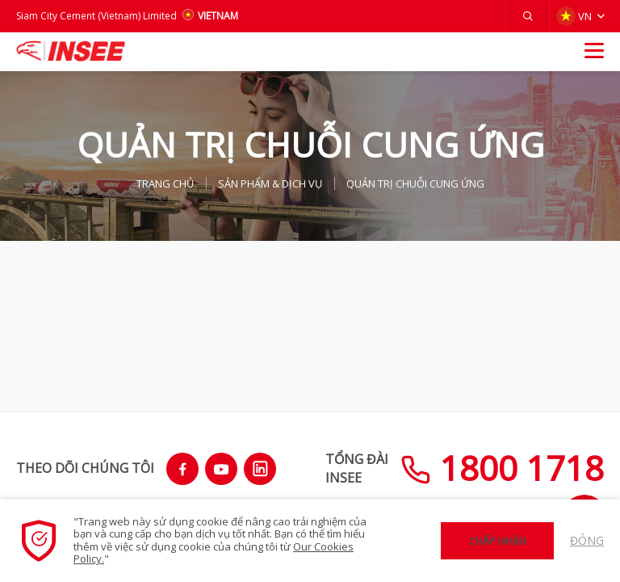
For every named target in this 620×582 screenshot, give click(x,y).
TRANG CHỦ (165, 183)
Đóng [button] (587, 540)
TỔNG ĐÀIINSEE (356, 468)
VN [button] (574, 16)
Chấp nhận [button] (497, 541)
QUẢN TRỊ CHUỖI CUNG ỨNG (415, 183)
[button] (528, 16)
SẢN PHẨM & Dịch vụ (270, 183)
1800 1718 (502, 468)
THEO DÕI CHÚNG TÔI (85, 468)
